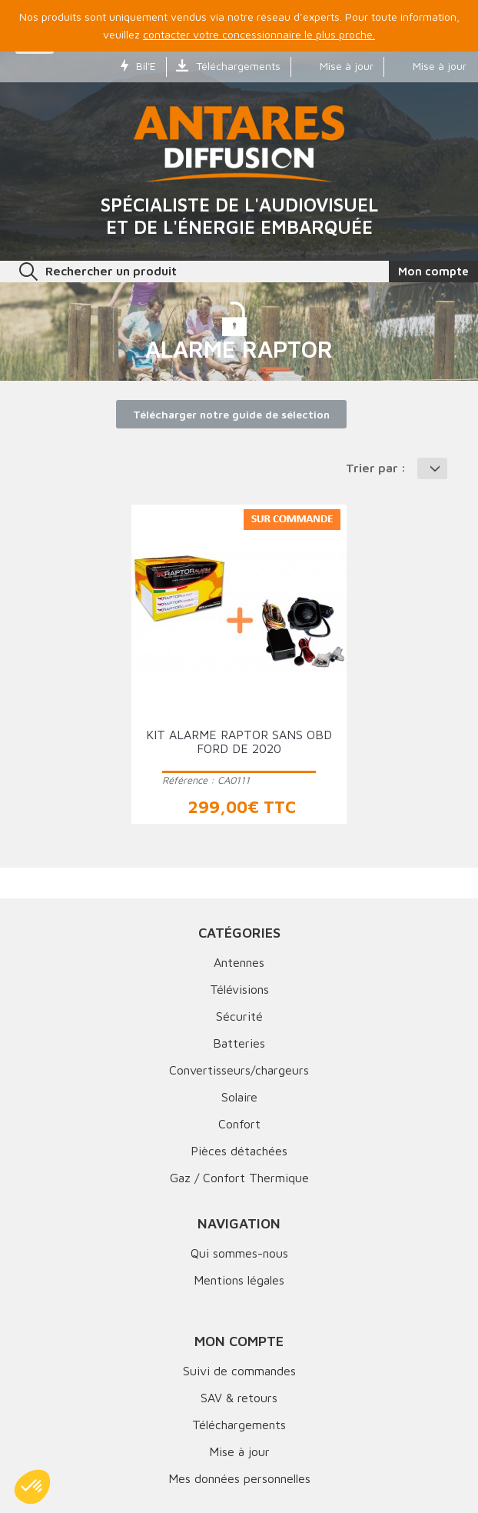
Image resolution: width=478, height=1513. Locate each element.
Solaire (239, 1097)
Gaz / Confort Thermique (239, 1178)
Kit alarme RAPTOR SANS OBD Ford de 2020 (239, 741)
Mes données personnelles (239, 1478)
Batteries (239, 1043)
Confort (239, 1124)
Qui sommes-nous (239, 1253)
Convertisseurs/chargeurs (239, 1070)
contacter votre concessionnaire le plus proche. (259, 34)
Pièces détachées (239, 1151)
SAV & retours (239, 1398)
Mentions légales (239, 1280)
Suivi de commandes (239, 1371)
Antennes (239, 962)
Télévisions (239, 989)
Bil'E (138, 65)
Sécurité (239, 1016)
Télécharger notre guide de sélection (231, 414)
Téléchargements (228, 65)
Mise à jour (336, 65)
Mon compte (239, 1341)
